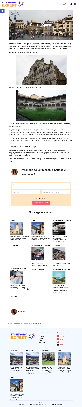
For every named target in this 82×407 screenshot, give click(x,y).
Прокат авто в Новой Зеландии (18, 269)
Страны (41, 338)
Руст (33, 220)
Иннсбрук (13, 351)
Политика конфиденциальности (38, 404)
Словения (14, 245)
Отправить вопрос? (41, 203)
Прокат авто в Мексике (61, 269)
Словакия (56, 245)
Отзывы (41, 336)
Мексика (13, 296)
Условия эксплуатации (57, 404)
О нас (40, 340)
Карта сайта (21, 404)
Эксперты (42, 342)
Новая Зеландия (37, 269)
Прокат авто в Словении (62, 220)
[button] (2, 11)
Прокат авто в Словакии (40, 245)
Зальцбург (45, 351)
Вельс (12, 220)
